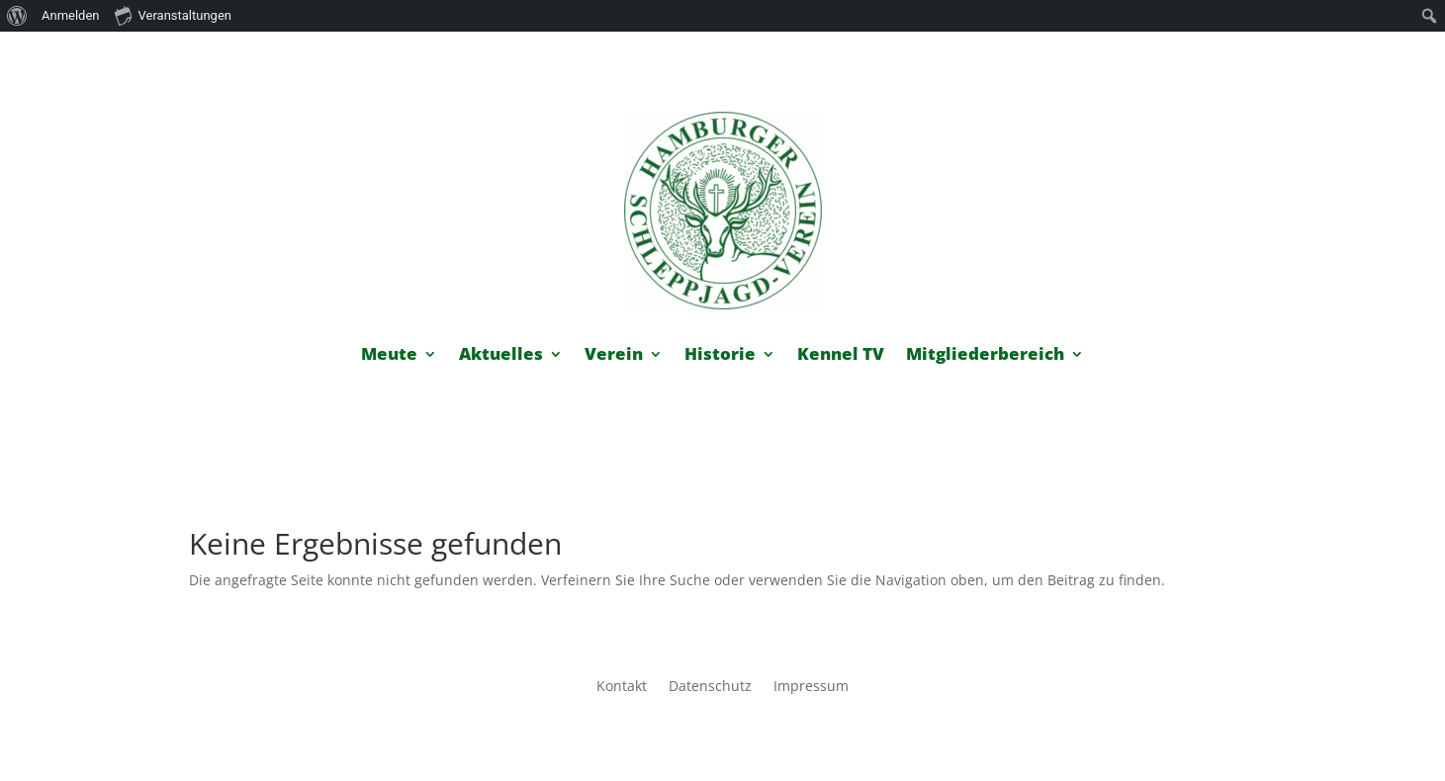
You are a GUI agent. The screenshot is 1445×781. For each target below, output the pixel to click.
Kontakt (621, 687)
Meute (389, 356)
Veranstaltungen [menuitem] (173, 15)
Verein (614, 356)
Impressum (811, 687)
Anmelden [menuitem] (71, 15)
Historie (720, 356)
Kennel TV (840, 356)
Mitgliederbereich (985, 356)
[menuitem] (17, 16)
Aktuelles (501, 356)
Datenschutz (710, 687)
